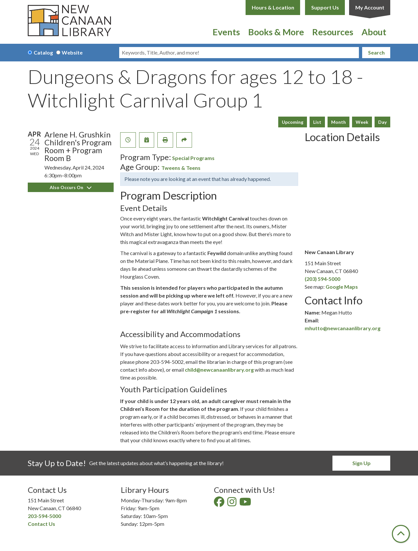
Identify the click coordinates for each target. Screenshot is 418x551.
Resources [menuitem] (332, 31)
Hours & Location (273, 7)
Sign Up (361, 463)
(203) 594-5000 (322, 279)
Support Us (325, 7)
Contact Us (41, 524)
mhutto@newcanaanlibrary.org (342, 328)
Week (362, 122)
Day (382, 122)
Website (72, 52)
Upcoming (292, 122)
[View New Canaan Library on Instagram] (232, 503)
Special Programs (193, 158)
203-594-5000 (44, 516)
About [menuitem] (374, 31)
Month (338, 122)
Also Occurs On (70, 187)
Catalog (43, 52)
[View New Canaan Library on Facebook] (219, 503)
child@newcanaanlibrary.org (219, 369)
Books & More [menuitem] (276, 31)
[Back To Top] (401, 534)
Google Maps (342, 287)
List (317, 122)
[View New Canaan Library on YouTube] (245, 503)
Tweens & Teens (181, 168)
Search (376, 52)
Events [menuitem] (226, 31)
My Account (369, 7)
